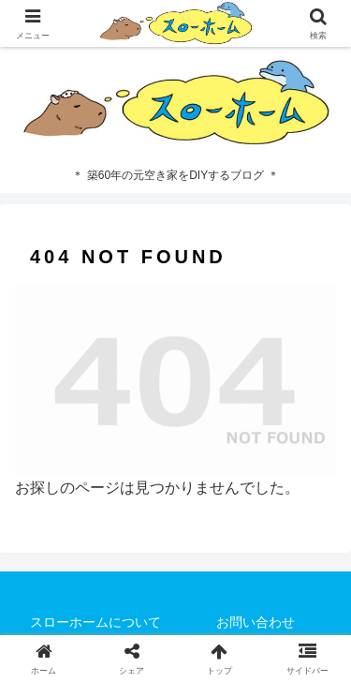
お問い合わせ (255, 622)
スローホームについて (95, 622)
